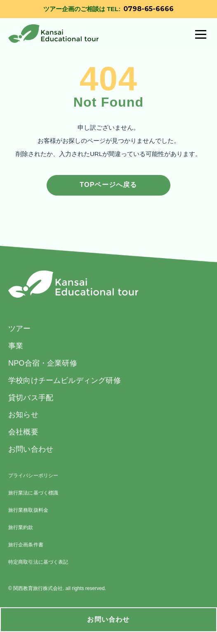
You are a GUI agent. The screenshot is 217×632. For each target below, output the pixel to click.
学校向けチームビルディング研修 (64, 380)
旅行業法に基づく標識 (33, 493)
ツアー (19, 328)
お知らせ (23, 414)
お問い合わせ (108, 619)
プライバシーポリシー (33, 475)
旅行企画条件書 (25, 545)
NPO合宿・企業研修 (42, 363)
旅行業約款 (20, 527)
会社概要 (23, 432)
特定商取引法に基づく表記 (38, 562)
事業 (15, 346)
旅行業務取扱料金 (28, 510)
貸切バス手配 (30, 398)
